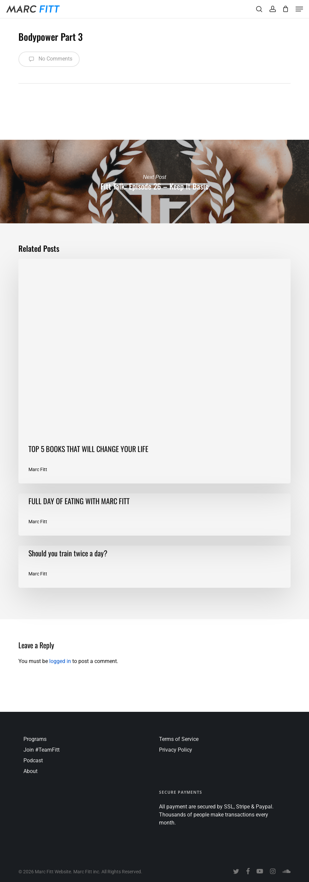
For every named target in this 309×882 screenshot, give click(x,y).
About (30, 771)
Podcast (33, 760)
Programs (35, 739)
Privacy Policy (175, 750)
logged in (60, 661)
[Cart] (285, 9)
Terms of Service (179, 739)
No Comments (49, 59)
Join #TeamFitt (41, 750)
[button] (299, 9)
